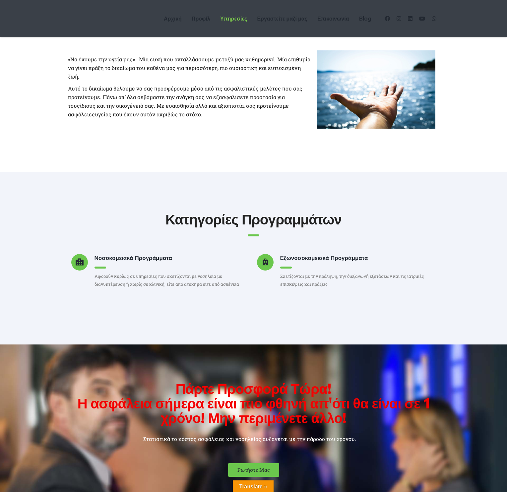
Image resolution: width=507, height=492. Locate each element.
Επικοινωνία (333, 18)
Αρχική (173, 18)
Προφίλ (201, 18)
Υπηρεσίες (233, 18)
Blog (365, 18)
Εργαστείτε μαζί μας (282, 18)
